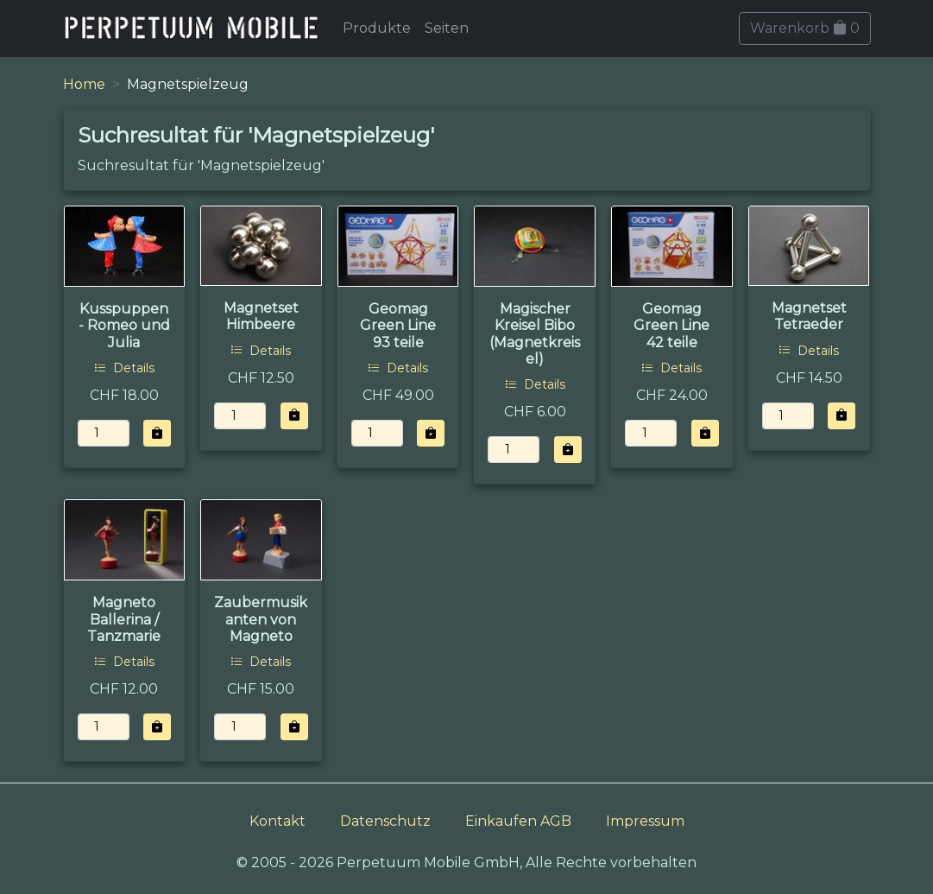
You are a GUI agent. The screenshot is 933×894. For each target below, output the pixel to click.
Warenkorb (805, 28)
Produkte (377, 28)
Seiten (447, 28)
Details (124, 368)
